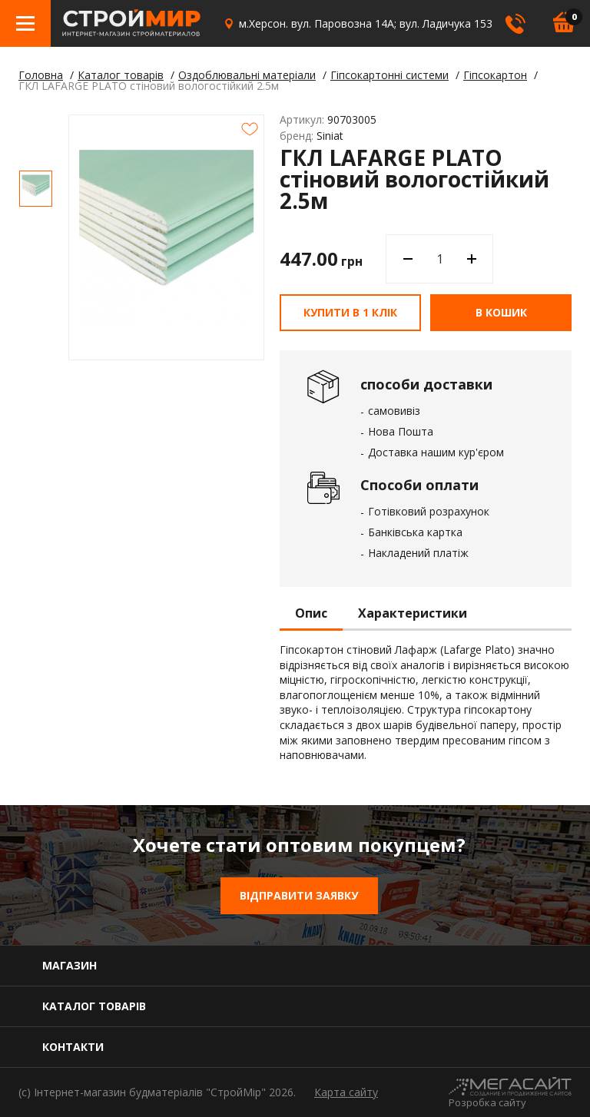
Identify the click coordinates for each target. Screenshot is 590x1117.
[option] (35, 188)
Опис (311, 613)
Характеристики (412, 613)
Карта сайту (346, 1092)
